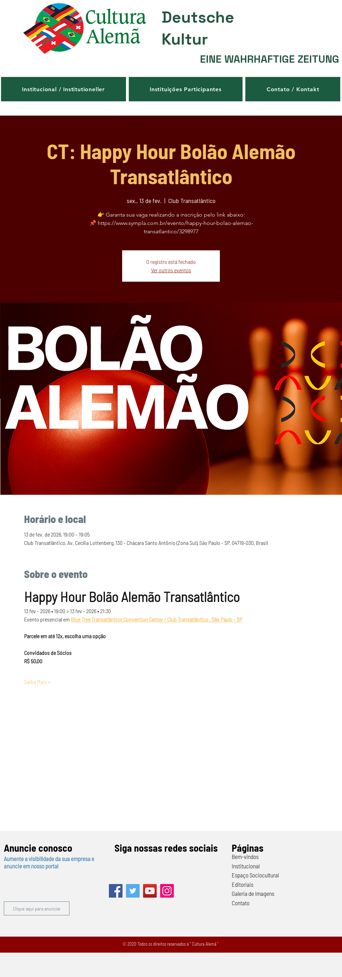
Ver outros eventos (171, 270)
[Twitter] (133, 891)
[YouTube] (150, 891)
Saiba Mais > (37, 681)
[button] (63, 89)
